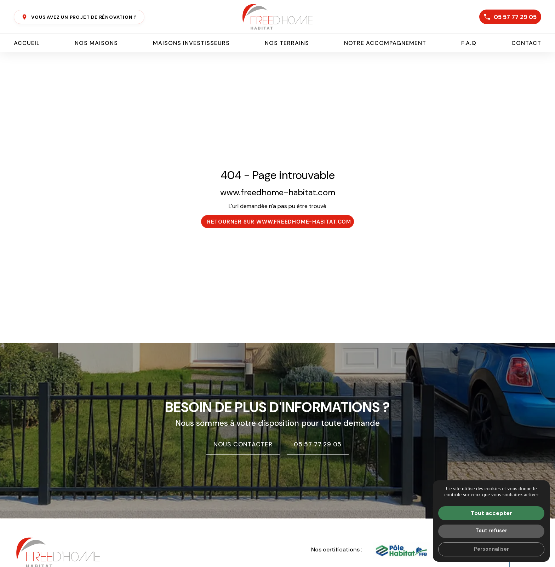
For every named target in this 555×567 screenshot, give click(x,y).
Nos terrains (287, 43)
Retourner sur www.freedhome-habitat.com (279, 221)
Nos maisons (96, 43)
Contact (526, 43)
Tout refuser (491, 530)
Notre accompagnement (385, 43)
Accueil (27, 43)
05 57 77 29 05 (510, 17)
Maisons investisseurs (191, 43)
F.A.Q (468, 43)
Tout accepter (491, 513)
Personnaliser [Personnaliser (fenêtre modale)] (491, 549)
